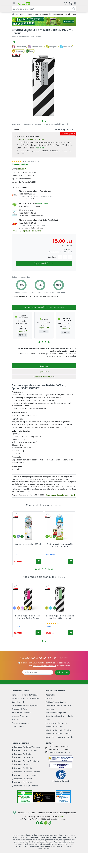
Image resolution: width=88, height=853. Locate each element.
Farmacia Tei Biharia (22, 768)
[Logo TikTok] (49, 823)
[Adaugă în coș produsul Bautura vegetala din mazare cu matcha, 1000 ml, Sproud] (70, 632)
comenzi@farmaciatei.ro (59, 752)
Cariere (48, 698)
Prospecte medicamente (56, 723)
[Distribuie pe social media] (14, 42)
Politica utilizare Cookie (55, 702)
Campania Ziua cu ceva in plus (31, 139)
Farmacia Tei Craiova (22, 782)
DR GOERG (50, 554)
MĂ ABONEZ (62, 672)
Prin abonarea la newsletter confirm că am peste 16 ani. (45, 662)
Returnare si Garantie (21, 712)
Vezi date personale (49, 665)
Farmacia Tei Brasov (22, 778)
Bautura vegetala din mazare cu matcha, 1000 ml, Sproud (60, 617)
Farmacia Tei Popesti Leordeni (26, 771)
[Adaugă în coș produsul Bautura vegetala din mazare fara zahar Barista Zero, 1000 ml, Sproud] (38, 632)
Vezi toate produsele (64, 129)
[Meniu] (14, 3)
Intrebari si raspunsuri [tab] (44, 376)
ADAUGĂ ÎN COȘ (44, 263)
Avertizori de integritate (55, 712)
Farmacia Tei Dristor (22, 754)
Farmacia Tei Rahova (22, 764)
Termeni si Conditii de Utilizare (25, 695)
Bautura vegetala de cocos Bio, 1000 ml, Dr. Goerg (60, 545)
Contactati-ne (18, 726)
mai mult (40, 147)
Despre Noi (50, 695)
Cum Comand (18, 702)
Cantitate (52, 257)
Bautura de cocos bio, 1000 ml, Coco (27, 545)
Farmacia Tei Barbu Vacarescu (26, 747)
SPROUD (22, 169)
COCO (16, 554)
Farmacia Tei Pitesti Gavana (25, 775)
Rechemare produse (20, 723)
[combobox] (44, 9)
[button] (42, 121)
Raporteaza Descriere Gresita (60, 495)
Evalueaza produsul (20, 164)
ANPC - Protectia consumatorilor (59, 737)
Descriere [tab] (44, 366)
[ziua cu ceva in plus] (44, 21)
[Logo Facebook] (37, 823)
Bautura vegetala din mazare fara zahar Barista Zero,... (27, 617)
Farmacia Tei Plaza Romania (25, 750)
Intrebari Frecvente (20, 716)
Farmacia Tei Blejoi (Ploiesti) (25, 785)
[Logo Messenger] (41, 823)
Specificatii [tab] (44, 371)
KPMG (60, 816)
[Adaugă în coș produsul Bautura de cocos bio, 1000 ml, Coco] (38, 561)
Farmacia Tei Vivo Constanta (25, 761)
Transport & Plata (19, 709)
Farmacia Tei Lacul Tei (22, 757)
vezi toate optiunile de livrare (26, 230)
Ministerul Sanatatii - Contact (58, 733)
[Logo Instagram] (45, 823)
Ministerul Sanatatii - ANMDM (58, 730)
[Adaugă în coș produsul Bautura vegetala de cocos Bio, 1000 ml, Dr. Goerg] (70, 561)
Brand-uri (16, 719)
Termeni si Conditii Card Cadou (25, 698)
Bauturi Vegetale (26, 14)
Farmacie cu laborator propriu (25, 705)
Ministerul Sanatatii (53, 726)
